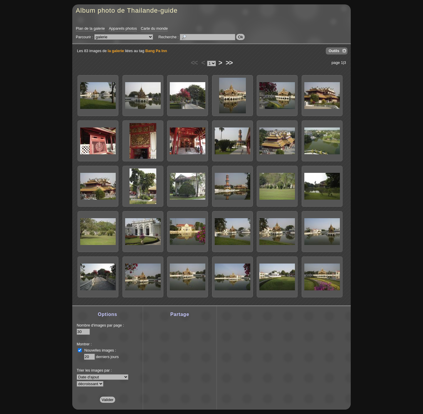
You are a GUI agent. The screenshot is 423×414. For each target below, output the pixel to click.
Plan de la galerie (90, 28)
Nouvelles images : (100, 350)
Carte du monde (154, 28)
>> (229, 63)
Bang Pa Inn (156, 51)
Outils (334, 51)
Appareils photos (123, 28)
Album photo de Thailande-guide (127, 10)
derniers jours (107, 357)
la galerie (116, 51)
